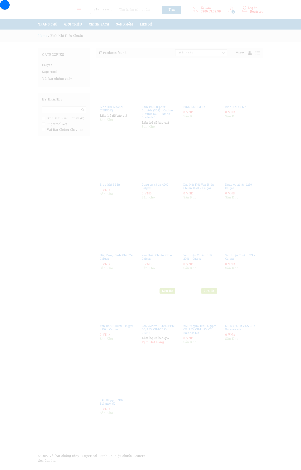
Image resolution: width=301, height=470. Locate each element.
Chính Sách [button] (99, 24)
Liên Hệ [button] (146, 24)
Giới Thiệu (73, 24)
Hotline (206, 8)
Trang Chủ (47, 24)
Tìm (171, 9)
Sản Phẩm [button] (124, 24)
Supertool (49, 72)
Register (256, 11)
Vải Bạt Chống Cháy (62, 130)
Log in (251, 8)
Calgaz (47, 65)
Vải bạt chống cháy (57, 78)
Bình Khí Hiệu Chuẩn (63, 118)
